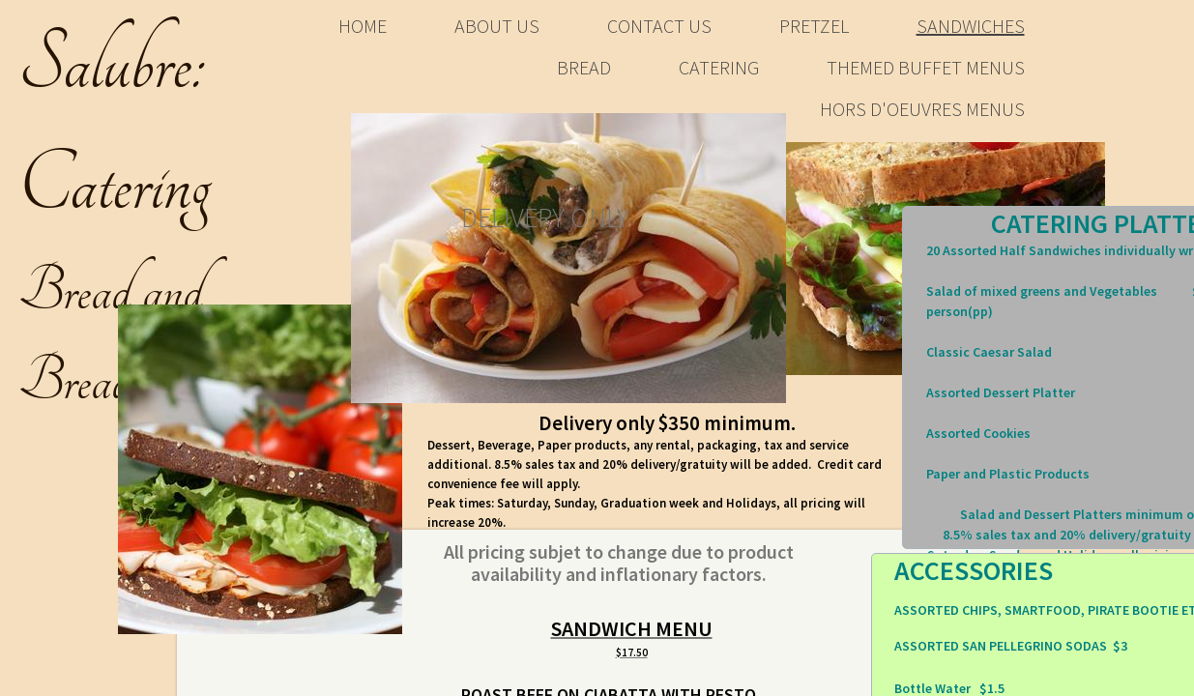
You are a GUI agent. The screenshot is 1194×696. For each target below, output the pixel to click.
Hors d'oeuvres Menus (922, 109)
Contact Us (659, 26)
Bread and (110, 291)
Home (362, 26)
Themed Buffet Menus (926, 67)
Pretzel (814, 26)
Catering (719, 67)
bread (584, 67)
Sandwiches (971, 26)
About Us (496, 26)
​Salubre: (112, 64)
